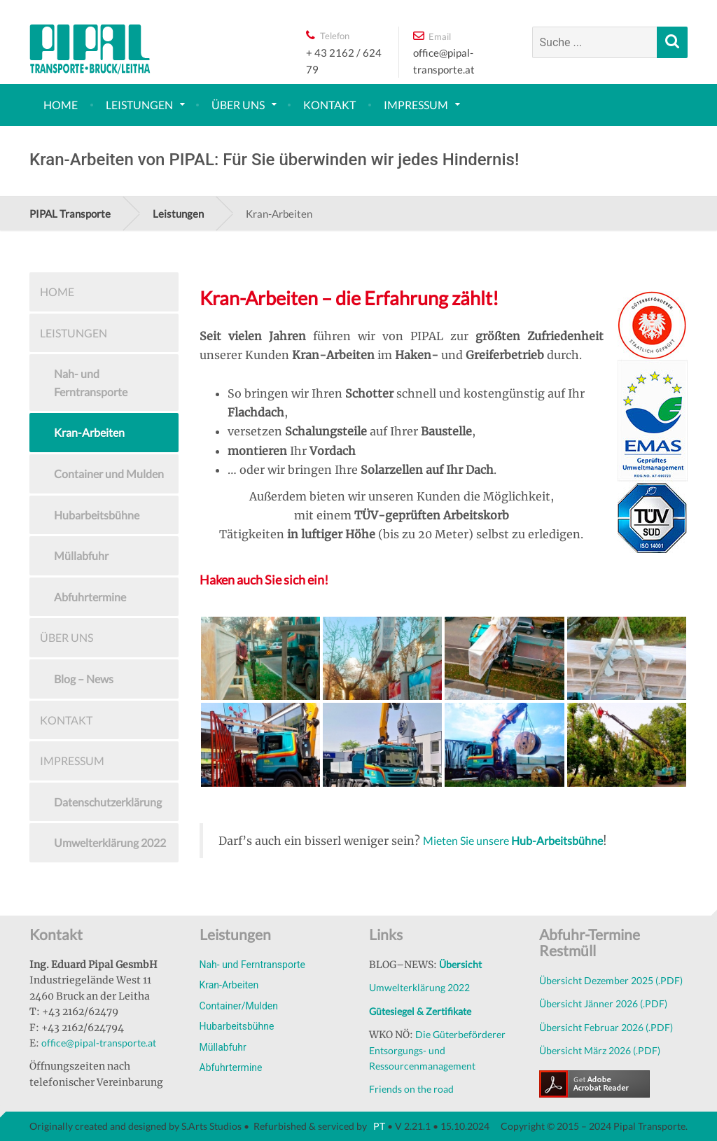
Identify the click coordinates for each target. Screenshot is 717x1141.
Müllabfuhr (81, 555)
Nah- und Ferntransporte (90, 382)
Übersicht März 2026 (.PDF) (599, 1050)
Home (60, 104)
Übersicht (460, 964)
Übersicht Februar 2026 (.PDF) (606, 1027)
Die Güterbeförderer (460, 1034)
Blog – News (83, 678)
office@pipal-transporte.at (98, 1043)
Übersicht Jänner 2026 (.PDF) (603, 1003)
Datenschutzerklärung (108, 801)
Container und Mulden (109, 473)
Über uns (238, 104)
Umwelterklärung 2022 (110, 842)
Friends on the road (411, 1089)
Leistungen (139, 104)
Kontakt (329, 104)
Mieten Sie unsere (513, 840)
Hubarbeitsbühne (96, 515)
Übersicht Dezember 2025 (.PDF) (611, 980)
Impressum (416, 104)
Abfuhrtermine (90, 596)
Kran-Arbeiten (89, 432)
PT (378, 1126)
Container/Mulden (239, 1005)
